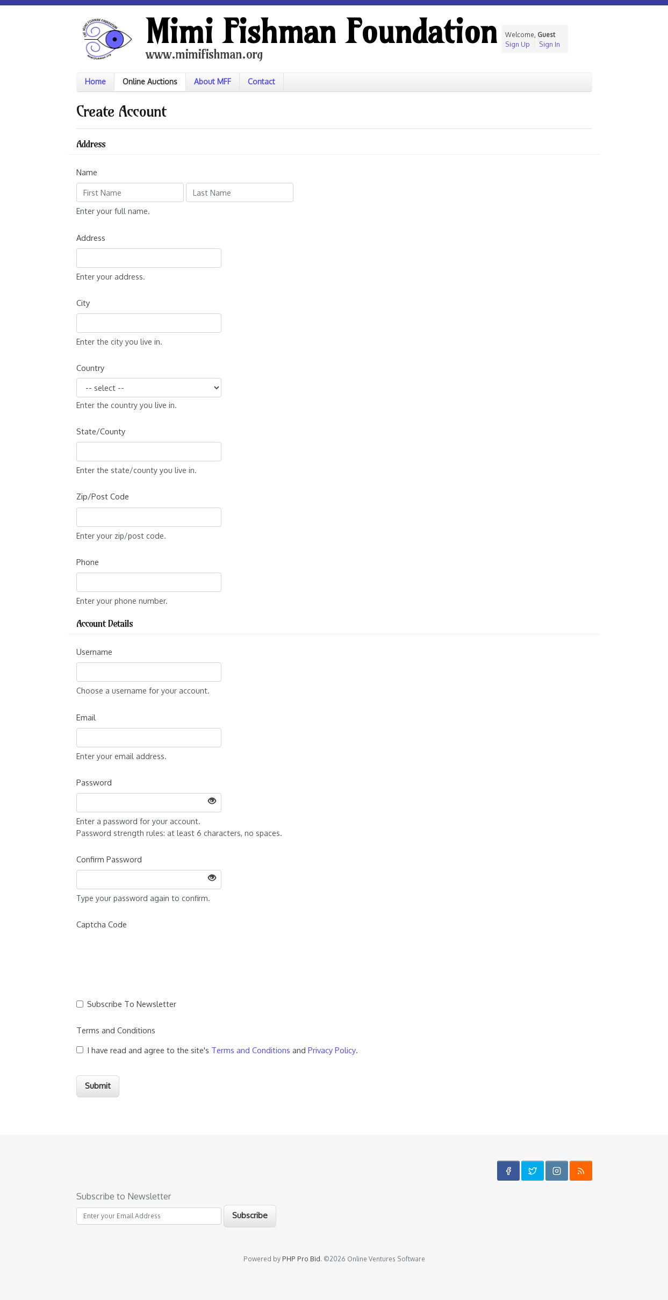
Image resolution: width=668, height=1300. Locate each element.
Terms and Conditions (115, 1030)
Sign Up (517, 44)
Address (90, 237)
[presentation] (158, 955)
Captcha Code (101, 924)
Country (90, 368)
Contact (261, 81)
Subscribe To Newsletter (132, 1004)
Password (94, 782)
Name (86, 172)
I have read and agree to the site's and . (223, 1050)
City (83, 303)
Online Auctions (150, 81)
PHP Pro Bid (301, 1259)
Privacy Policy (332, 1050)
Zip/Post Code (102, 496)
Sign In (549, 44)
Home (95, 81)
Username (94, 651)
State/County (100, 431)
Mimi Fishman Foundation (321, 31)
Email (86, 717)
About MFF (212, 81)
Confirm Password (109, 859)
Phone (87, 562)
